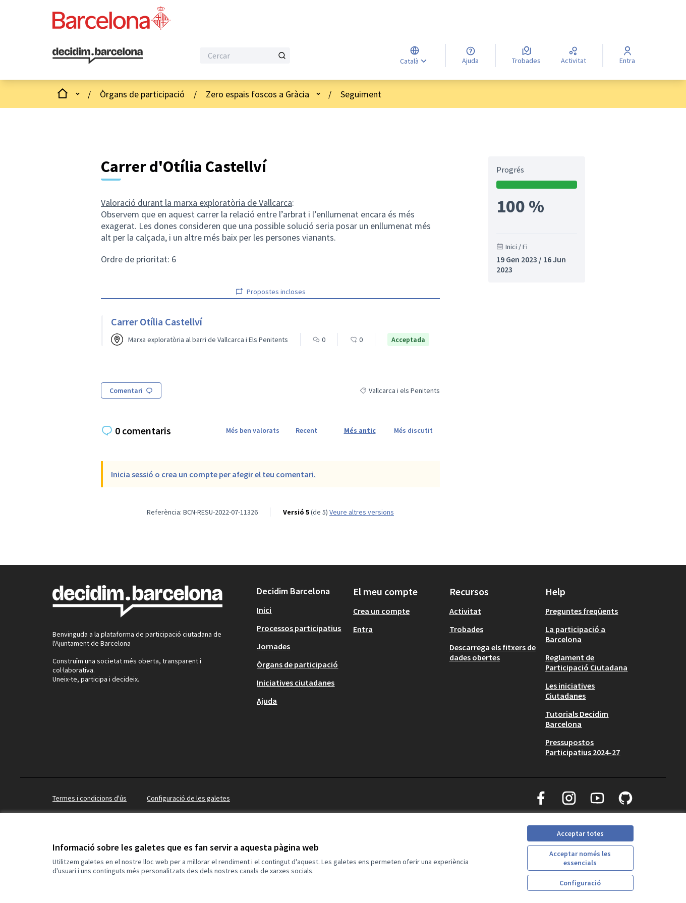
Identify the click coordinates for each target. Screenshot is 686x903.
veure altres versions (361, 512)
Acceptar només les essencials (580, 858)
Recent (306, 430)
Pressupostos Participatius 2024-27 (582, 747)
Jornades (273, 646)
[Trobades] (526, 55)
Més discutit (413, 430)
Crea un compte (381, 611)
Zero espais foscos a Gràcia (257, 94)
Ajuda (267, 701)
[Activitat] (573, 55)
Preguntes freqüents (581, 611)
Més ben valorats (252, 430)
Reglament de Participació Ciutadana (586, 662)
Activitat (465, 611)
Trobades (466, 629)
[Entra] (627, 55)
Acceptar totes (580, 833)
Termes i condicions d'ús (89, 798)
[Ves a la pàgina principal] (97, 56)
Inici (264, 610)
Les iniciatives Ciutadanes (570, 691)
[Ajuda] (470, 55)
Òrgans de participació (142, 94)
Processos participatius (299, 628)
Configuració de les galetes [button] (188, 798)
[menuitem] (301, 610)
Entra (363, 629)
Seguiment (360, 94)
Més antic (360, 430)
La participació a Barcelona (575, 634)
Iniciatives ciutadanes (295, 683)
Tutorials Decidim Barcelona (576, 719)
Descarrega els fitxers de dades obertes (492, 652)
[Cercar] (245, 55)
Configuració (580, 882)
